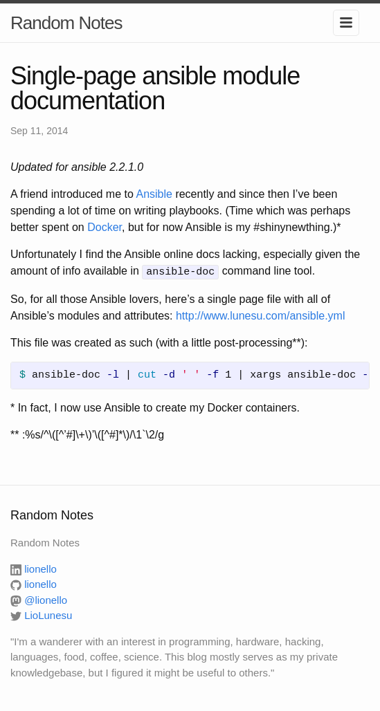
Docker (104, 227)
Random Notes (66, 22)
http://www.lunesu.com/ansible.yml (260, 314)
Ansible (154, 194)
